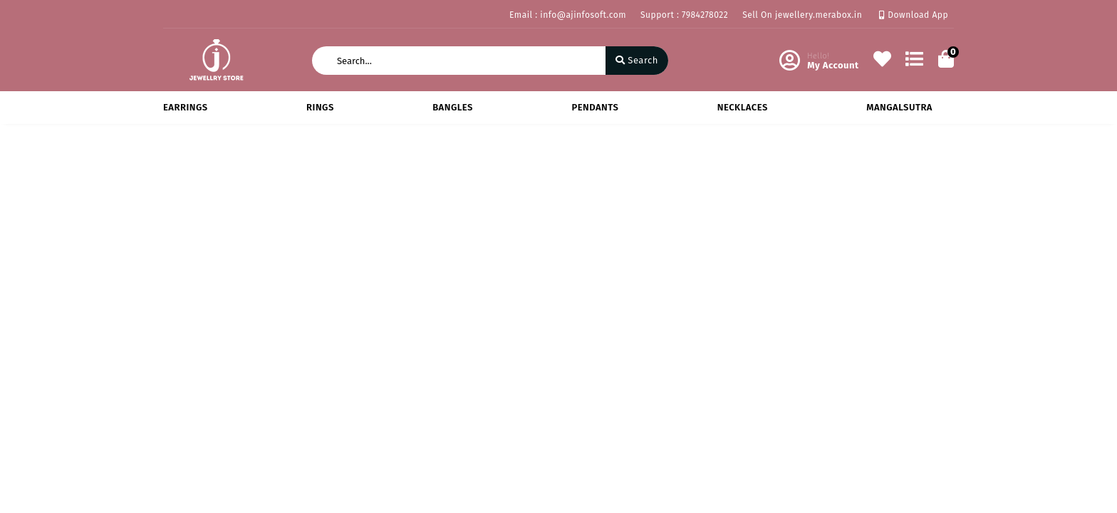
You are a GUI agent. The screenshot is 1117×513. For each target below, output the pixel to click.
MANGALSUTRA (899, 107)
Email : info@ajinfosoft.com (567, 15)
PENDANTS (594, 107)
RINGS (320, 107)
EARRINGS (185, 107)
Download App (913, 15)
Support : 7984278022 (684, 15)
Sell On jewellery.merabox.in (802, 15)
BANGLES (452, 107)
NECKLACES (742, 107)
